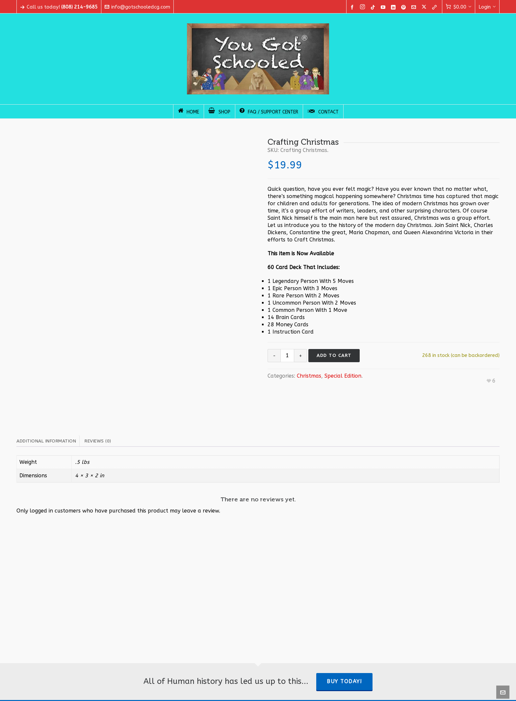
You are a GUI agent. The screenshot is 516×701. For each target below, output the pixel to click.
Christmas (309, 376)
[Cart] (459, 7)
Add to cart (334, 355)
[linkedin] (394, 7)
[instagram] (363, 7)
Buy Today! (344, 681)
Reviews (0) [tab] (98, 441)
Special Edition (342, 376)
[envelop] (414, 7)
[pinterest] (404, 7)
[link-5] (435, 7)
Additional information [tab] (46, 441)
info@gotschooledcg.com (137, 7)
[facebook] (353, 7)
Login (487, 7)
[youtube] (384, 7)
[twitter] (425, 7)
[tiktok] (374, 7)
